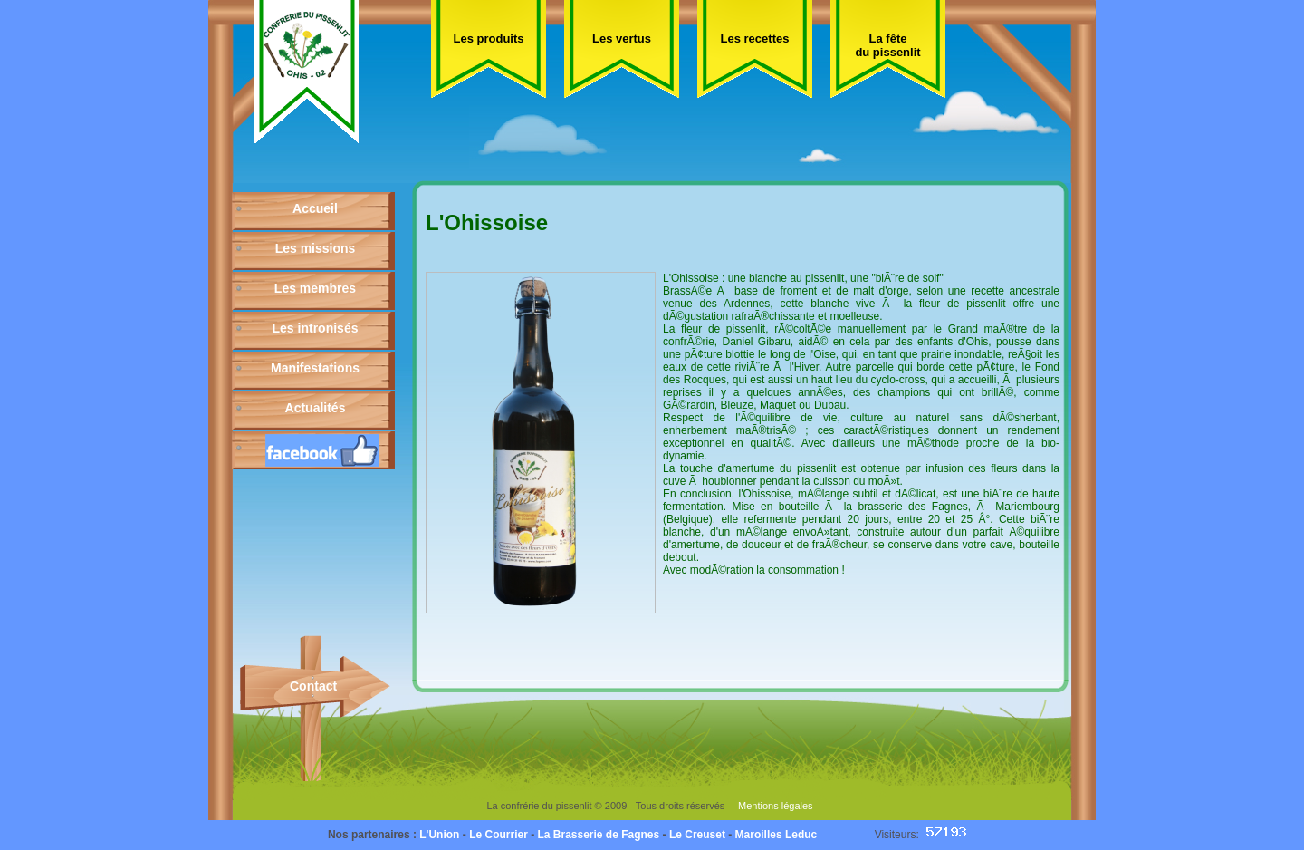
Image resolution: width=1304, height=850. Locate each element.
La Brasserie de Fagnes (598, 834)
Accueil (315, 208)
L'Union (439, 834)
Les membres (315, 288)
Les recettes (755, 38)
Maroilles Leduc (776, 834)
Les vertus (621, 38)
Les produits (488, 38)
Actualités (315, 408)
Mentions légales (775, 805)
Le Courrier (498, 834)
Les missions (315, 248)
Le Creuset (697, 834)
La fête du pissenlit (887, 45)
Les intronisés (316, 328)
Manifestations (315, 368)
